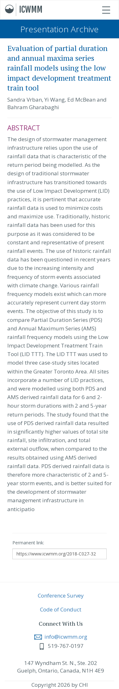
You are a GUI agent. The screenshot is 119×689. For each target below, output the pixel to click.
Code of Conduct (60, 609)
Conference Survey (61, 595)
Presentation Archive (59, 29)
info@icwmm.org (60, 636)
